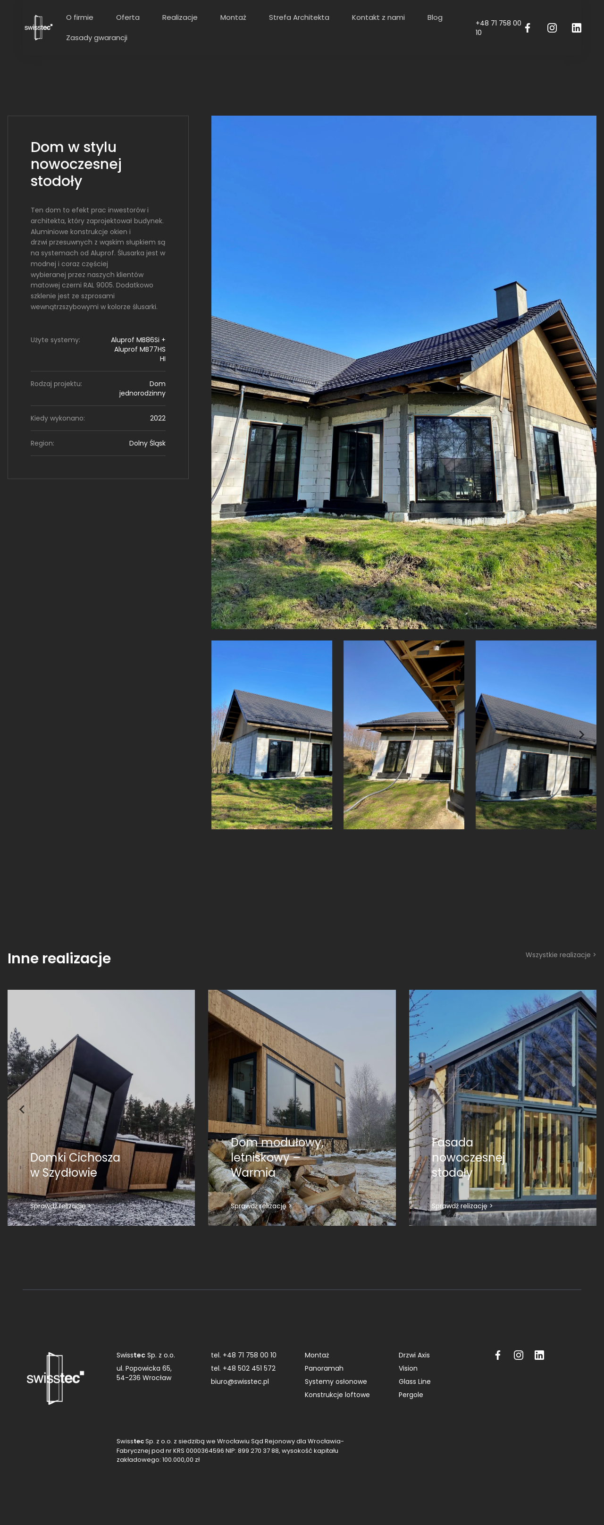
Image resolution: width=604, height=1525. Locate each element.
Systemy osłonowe (336, 1381)
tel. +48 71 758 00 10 (244, 1355)
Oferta (128, 17)
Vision (408, 1368)
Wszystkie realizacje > (561, 955)
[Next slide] (581, 734)
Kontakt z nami (378, 17)
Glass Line (415, 1381)
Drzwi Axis (414, 1355)
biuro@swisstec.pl (240, 1381)
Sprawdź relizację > (61, 1206)
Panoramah (324, 1368)
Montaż (233, 17)
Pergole (411, 1394)
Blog (435, 17)
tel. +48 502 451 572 (243, 1368)
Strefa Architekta (299, 17)
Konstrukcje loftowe (337, 1394)
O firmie (79, 17)
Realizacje (180, 17)
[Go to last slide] (226, 734)
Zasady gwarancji (96, 37)
